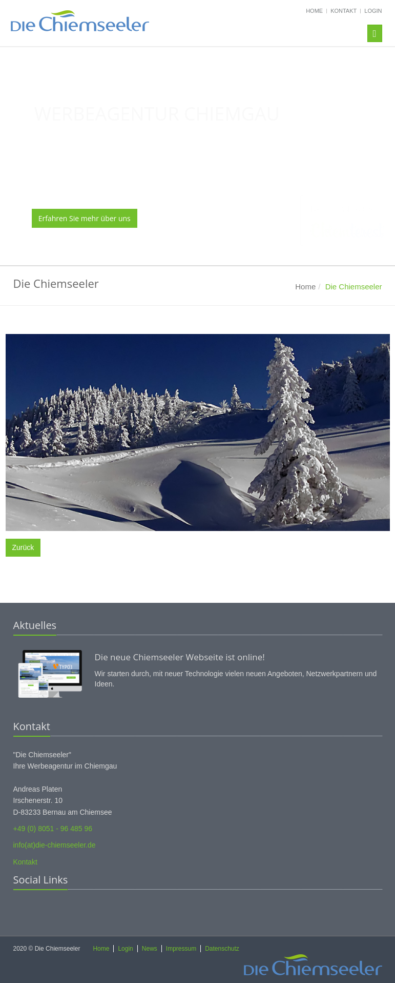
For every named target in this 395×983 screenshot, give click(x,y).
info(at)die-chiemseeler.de (54, 845)
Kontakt (343, 11)
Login (373, 11)
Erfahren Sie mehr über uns (84, 218)
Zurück (23, 547)
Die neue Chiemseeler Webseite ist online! (180, 657)
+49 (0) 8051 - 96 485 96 (53, 828)
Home (314, 11)
